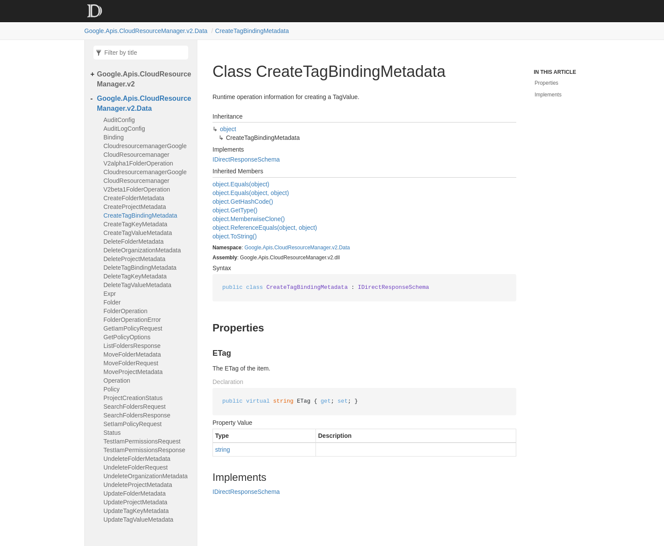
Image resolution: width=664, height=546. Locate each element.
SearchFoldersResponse (136, 415)
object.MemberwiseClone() (248, 218)
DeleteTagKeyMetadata (135, 276)
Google (252, 248)
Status (112, 432)
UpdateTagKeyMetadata (136, 510)
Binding (113, 137)
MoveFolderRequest (130, 363)
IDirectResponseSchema (246, 159)
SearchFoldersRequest (134, 406)
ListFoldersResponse (132, 345)
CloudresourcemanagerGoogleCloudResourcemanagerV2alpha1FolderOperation (144, 154)
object (228, 129)
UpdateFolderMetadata (134, 493)
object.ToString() (234, 236)
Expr (109, 293)
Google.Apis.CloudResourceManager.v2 (144, 79)
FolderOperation (125, 311)
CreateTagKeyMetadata (135, 224)
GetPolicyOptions (126, 337)
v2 (335, 248)
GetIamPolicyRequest (132, 328)
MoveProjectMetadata (133, 371)
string (222, 449)
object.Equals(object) (240, 184)
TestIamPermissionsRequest (141, 441)
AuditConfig (119, 119)
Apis (267, 248)
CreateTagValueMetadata (137, 232)
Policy (111, 389)
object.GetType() (235, 210)
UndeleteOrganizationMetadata (145, 476)
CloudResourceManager (302, 248)
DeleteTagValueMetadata (137, 284)
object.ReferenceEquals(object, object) (264, 227)
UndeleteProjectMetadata (137, 484)
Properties (546, 83)
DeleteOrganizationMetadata (142, 250)
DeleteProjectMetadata (134, 258)
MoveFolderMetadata (132, 354)
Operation (116, 380)
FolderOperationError (132, 319)
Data (344, 248)
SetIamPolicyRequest (132, 423)
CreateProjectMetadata (134, 206)
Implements (548, 95)
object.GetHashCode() (242, 201)
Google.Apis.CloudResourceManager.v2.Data (145, 30)
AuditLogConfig (124, 128)
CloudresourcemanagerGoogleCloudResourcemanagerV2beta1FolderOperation (144, 181)
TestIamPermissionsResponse (144, 450)
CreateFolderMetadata (133, 198)
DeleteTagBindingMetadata (139, 267)
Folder (112, 302)
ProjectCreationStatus (133, 397)
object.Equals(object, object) (250, 192)
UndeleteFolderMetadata (136, 458)
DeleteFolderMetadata (133, 241)
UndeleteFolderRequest (135, 467)
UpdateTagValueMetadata (138, 519)
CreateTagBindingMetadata (252, 30)
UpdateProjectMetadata (135, 502)
